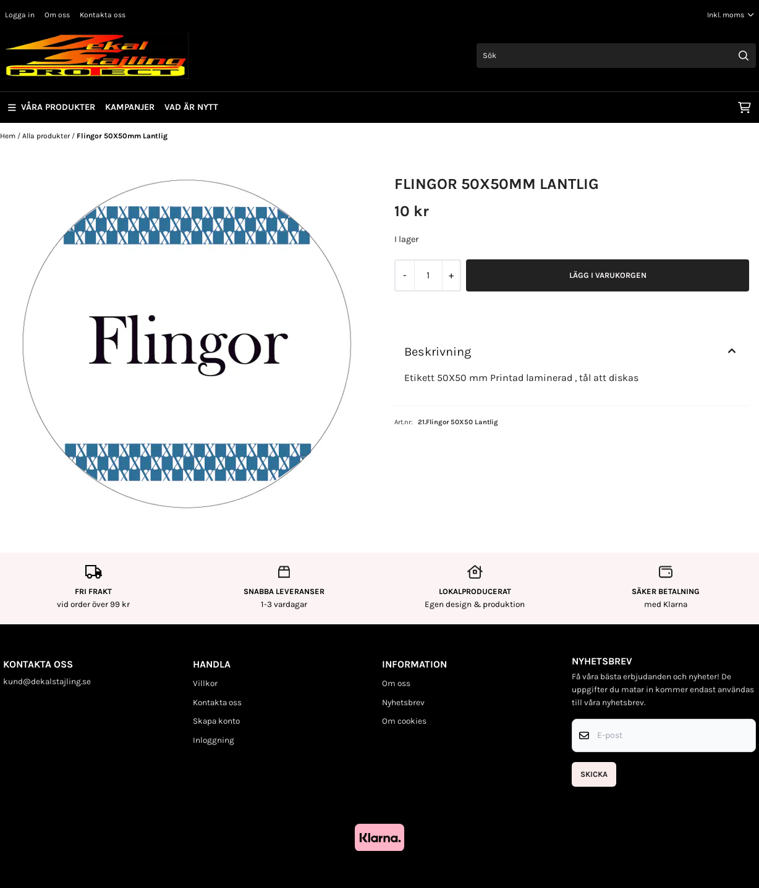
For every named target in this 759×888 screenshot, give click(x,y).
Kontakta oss (102, 14)
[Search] (743, 55)
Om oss (57, 14)
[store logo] (96, 55)
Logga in (20, 14)
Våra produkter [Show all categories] (51, 107)
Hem (8, 136)
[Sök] (616, 55)
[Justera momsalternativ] (730, 15)
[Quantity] (428, 275)
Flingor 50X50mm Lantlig (122, 136)
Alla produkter (47, 136)
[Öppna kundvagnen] (744, 107)
